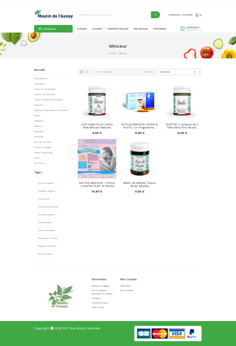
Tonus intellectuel (43, 152)
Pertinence (178, 72)
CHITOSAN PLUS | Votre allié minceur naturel (97, 126)
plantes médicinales (48, 207)
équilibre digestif (46, 191)
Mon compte (127, 290)
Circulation (39, 84)
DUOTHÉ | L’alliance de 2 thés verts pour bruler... (182, 126)
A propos (96, 298)
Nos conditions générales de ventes (102, 292)
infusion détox (45, 254)
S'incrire (188, 15)
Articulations (40, 78)
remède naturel (46, 214)
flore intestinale (46, 230)
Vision (37, 158)
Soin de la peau (42, 142)
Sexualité (38, 131)
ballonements (45, 222)
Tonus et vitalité (42, 147)
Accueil (39, 70)
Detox (37, 115)
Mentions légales (100, 286)
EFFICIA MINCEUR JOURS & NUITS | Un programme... (139, 126)
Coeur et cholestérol (44, 89)
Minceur (38, 126)
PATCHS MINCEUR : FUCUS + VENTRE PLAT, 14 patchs (97, 184)
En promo (39, 163)
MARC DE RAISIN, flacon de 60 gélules (139, 184)
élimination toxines (48, 238)
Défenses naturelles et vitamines (51, 110)
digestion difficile (47, 246)
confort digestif (45, 183)
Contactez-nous (100, 303)
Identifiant (125, 286)
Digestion (39, 121)
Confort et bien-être (44, 94)
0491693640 (192, 27)
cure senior (44, 199)
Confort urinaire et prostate (48, 99)
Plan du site (98, 307)
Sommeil (38, 136)
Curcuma (38, 105)
